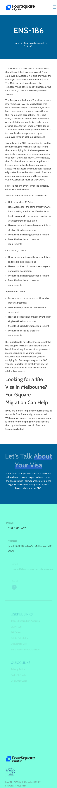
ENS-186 (28, 30)
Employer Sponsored (34, 43)
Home (16, 43)
